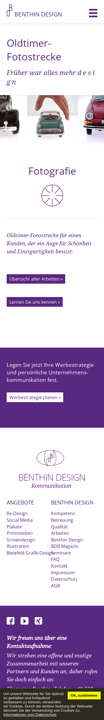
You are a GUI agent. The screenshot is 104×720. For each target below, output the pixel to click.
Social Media (20, 520)
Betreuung (62, 520)
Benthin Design (38, 14)
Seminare (61, 553)
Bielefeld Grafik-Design (30, 553)
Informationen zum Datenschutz (30, 714)
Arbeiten (60, 533)
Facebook (13, 621)
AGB (55, 586)
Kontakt (59, 566)
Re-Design (17, 513)
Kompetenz (63, 513)
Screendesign (21, 540)
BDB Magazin (64, 546)
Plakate (14, 527)
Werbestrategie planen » (35, 397)
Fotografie (52, 185)
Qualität (59, 527)
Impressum (63, 573)
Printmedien (20, 533)
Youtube (27, 621)
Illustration (18, 546)
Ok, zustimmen (84, 695)
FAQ (55, 559)
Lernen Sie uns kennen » (34, 302)
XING (40, 621)
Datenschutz (64, 579)
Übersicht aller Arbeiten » (36, 279)
